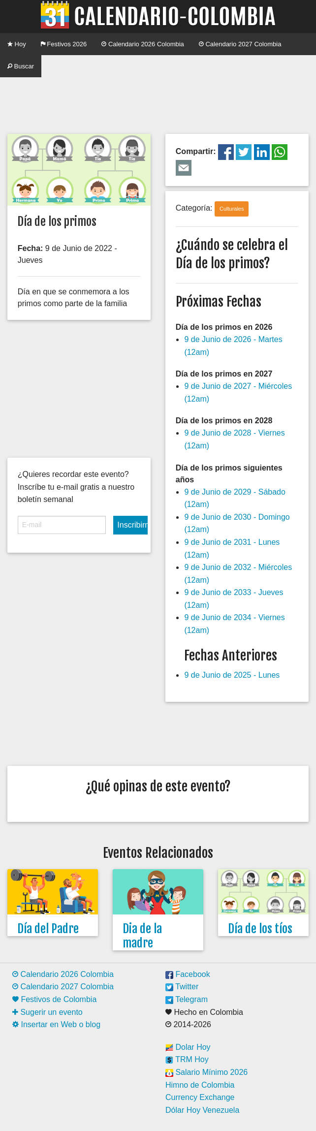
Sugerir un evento (47, 1012)
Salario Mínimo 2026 (206, 1072)
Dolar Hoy (188, 1047)
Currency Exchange (200, 1097)
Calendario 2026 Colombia (142, 44)
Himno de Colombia (200, 1085)
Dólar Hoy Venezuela (202, 1110)
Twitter (181, 986)
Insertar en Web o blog (56, 1024)
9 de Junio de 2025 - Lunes (232, 675)
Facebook (187, 974)
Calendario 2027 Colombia (240, 44)
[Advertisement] (158, 101)
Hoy (16, 44)
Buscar (20, 66)
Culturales (232, 209)
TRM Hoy (187, 1059)
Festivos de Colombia (54, 999)
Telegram (186, 999)
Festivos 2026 (64, 44)
